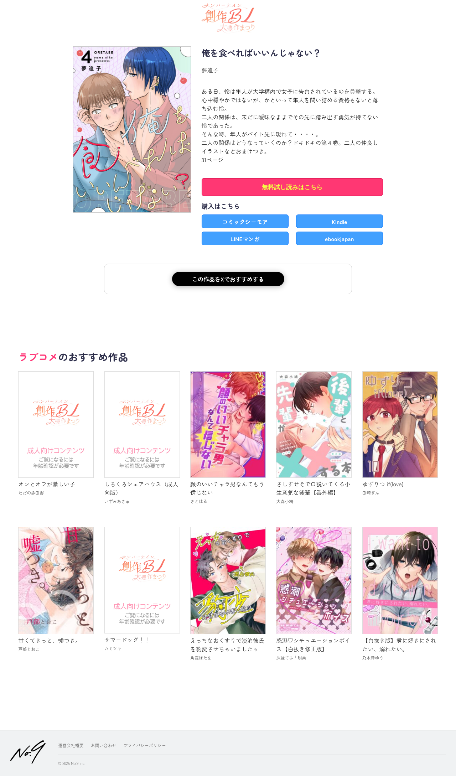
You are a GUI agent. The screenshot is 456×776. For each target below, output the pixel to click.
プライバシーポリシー (144, 745)
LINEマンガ (245, 238)
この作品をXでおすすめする (228, 279)
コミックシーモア (245, 221)
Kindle (339, 221)
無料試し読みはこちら (292, 187)
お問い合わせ (103, 745)
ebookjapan (339, 238)
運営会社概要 (71, 745)
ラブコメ (38, 357)
